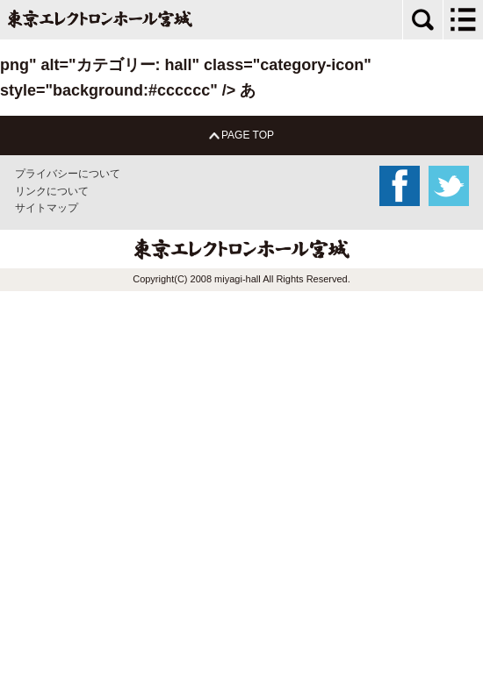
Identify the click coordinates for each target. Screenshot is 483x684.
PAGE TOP (241, 135)
